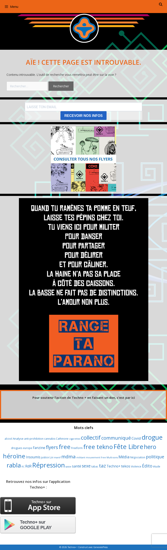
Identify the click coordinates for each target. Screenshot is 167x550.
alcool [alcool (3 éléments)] (8, 439)
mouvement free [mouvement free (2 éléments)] (96, 457)
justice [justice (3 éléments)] (45, 457)
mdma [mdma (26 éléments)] (68, 456)
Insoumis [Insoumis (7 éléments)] (33, 457)
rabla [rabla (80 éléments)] (14, 465)
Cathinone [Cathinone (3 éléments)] (62, 439)
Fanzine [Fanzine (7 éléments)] (39, 447)
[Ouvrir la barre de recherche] (160, 4)
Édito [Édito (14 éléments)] (147, 466)
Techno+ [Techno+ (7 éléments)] (113, 466)
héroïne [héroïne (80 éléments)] (14, 456)
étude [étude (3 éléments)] (156, 466)
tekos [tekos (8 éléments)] (125, 466)
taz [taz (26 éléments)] (102, 465)
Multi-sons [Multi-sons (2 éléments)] (112, 457)
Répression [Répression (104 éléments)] (48, 465)
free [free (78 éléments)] (64, 446)
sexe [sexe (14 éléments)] (86, 466)
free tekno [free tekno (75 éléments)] (98, 447)
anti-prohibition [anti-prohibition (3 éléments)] (33, 439)
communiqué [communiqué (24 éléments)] (116, 438)
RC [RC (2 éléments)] (23, 466)
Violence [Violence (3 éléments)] (136, 466)
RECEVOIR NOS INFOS (83, 116)
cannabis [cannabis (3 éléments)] (49, 439)
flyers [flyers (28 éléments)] (52, 447)
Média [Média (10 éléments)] (124, 456)
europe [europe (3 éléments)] (27, 448)
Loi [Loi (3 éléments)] (51, 457)
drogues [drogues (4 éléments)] (16, 448)
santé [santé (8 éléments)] (76, 466)
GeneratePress (100, 547)
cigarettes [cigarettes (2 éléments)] (74, 438)
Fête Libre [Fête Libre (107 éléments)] (128, 446)
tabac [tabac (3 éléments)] (94, 466)
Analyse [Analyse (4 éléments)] (18, 439)
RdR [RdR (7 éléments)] (28, 466)
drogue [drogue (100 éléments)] (152, 437)
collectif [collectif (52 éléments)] (91, 437)
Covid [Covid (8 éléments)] (136, 438)
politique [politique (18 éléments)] (155, 457)
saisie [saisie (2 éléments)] (68, 466)
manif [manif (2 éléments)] (57, 457)
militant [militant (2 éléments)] (80, 457)
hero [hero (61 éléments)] (150, 447)
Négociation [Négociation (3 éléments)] (137, 457)
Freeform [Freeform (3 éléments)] (77, 448)
